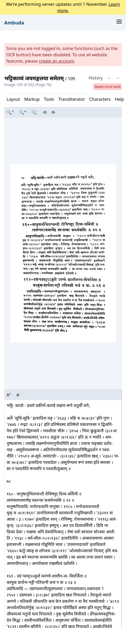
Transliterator (71, 99)
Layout (13, 99)
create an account (56, 61)
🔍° (22, 112)
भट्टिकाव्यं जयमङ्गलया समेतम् (34, 78)
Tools (49, 99)
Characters (99, 99)
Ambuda (14, 22)
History (96, 78)
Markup (32, 99)
